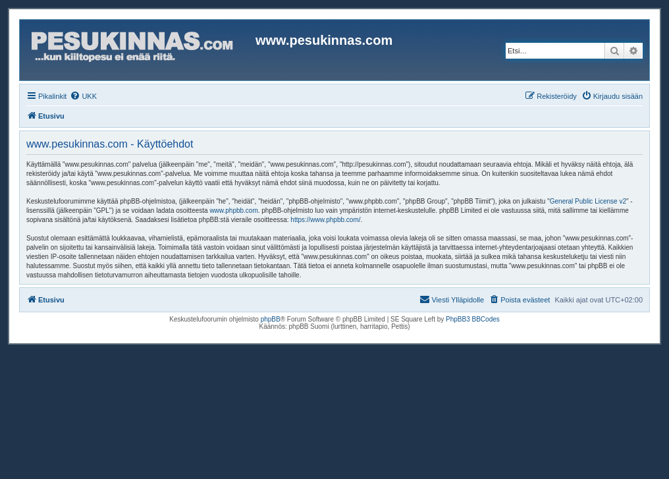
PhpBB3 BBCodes (473, 319)
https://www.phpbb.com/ (325, 219)
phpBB (271, 319)
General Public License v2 (588, 201)
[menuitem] (83, 96)
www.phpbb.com (233, 210)
